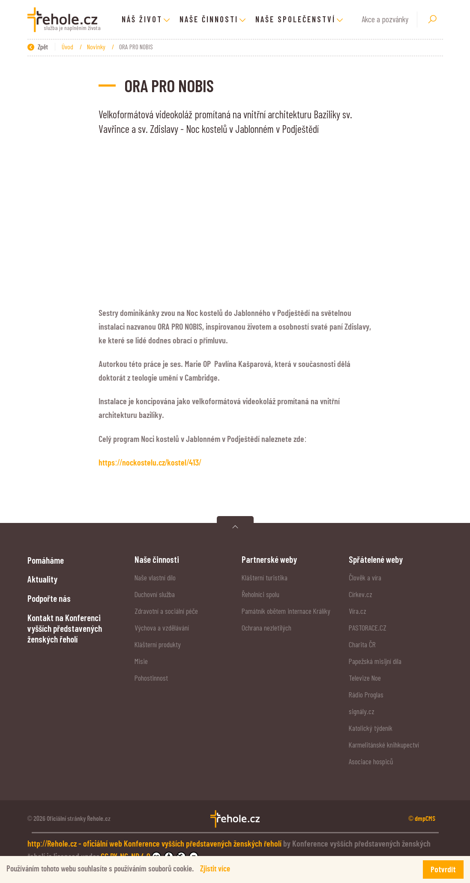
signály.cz (361, 711)
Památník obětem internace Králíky (286, 611)
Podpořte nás (49, 598)
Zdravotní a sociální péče (166, 611)
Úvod (68, 46)
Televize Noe (365, 677)
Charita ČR (362, 644)
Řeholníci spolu (260, 594)
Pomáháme (45, 560)
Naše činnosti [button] (209, 19)
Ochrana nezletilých (266, 627)
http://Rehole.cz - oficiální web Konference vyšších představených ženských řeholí (155, 844)
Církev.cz (360, 594)
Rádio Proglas (366, 694)
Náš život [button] (142, 19)
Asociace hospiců (371, 761)
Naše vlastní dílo (155, 577)
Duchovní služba (155, 594)
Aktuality (42, 579)
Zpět (37, 46)
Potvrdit (443, 869)
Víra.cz (357, 611)
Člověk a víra (365, 577)
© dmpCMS (421, 818)
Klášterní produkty (158, 644)
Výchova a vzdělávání (162, 627)
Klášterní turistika (264, 577)
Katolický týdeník (370, 728)
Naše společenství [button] (295, 19)
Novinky (97, 46)
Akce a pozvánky (385, 19)
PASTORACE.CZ (367, 627)
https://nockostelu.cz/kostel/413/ (150, 463)
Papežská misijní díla (375, 661)
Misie (141, 661)
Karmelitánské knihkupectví (384, 744)
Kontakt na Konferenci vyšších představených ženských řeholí (64, 628)
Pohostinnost (151, 677)
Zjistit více (215, 869)
